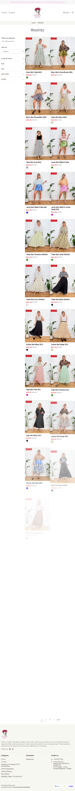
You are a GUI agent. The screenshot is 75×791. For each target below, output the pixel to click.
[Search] (11, 12)
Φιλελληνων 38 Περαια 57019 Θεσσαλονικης (10, 765)
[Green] (27, 78)
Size (12, 64)
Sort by (4, 47)
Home (3, 759)
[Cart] (72, 12)
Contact (4, 762)
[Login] (67, 12)
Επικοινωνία (30, 759)
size (12, 69)
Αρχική (33, 22)
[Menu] (4, 12)
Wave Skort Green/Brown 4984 (61, 72)
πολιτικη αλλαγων (6, 771)
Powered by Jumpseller (22, 787)
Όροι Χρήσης (5, 774)
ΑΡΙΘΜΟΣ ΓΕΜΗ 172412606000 (11, 776)
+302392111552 (57, 759)
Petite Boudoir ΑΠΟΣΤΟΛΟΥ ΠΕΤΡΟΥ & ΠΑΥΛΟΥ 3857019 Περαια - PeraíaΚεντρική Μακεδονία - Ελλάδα (61, 765)
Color (12, 79)
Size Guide (12, 74)
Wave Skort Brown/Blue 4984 (36, 127)
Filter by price (12, 58)
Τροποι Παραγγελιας (7, 769)
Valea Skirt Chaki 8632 (34, 72)
